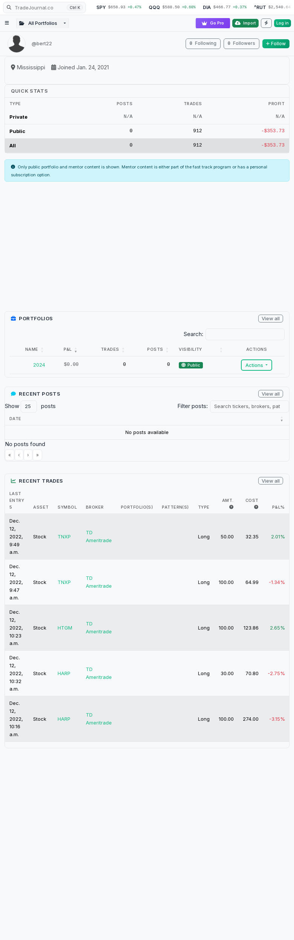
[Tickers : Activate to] (151, 421)
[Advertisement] (147, 252)
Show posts (30, 409)
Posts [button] (155, 352)
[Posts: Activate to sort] (153, 352)
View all (271, 321)
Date (15, 421)
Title (90, 421)
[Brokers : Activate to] (189, 421)
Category (53, 421)
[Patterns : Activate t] (228, 421)
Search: (193, 336)
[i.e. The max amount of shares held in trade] (231, 509)
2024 (39, 367)
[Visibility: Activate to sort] (201, 352)
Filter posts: (192, 408)
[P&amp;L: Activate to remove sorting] (66, 352)
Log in (282, 23)
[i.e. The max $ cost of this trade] (256, 509)
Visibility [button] (190, 352)
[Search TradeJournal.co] (44, 7)
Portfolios (268, 421)
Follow (276, 43)
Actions (254, 368)
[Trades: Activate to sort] (107, 352)
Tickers (147, 421)
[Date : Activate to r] (21, 421)
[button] (15, 421)
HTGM (65, 630)
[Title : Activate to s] (106, 421)
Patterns (224, 421)
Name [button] (31, 352)
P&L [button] (68, 352)
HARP (64, 676)
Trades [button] (110, 352)
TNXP (64, 539)
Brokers (184, 421)
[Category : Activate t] (58, 421)
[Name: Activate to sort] (29, 352)
